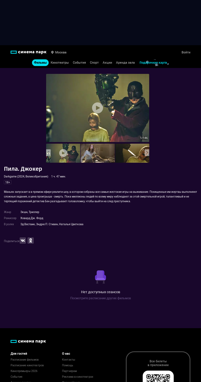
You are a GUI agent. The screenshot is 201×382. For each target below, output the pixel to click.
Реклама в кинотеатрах (77, 376)
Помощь (67, 365)
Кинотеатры (60, 62)
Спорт (94, 62)
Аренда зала (125, 62)
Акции (107, 62)
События (79, 62)
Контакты (68, 359)
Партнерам (69, 371)
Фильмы (40, 62)
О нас (66, 353)
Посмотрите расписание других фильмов (100, 298)
